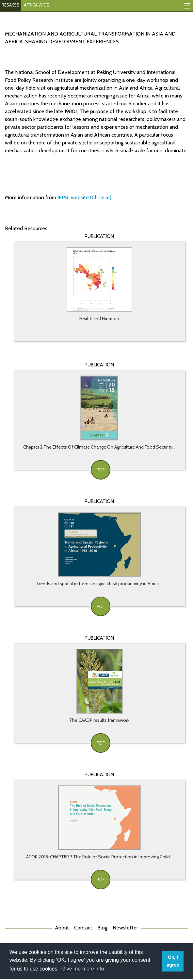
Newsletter (125, 928)
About (62, 928)
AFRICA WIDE (36, 4)
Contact (83, 928)
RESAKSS (10, 4)
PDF (101, 469)
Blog (102, 928)
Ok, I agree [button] (173, 961)
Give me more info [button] (82, 969)
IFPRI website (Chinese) (84, 197)
